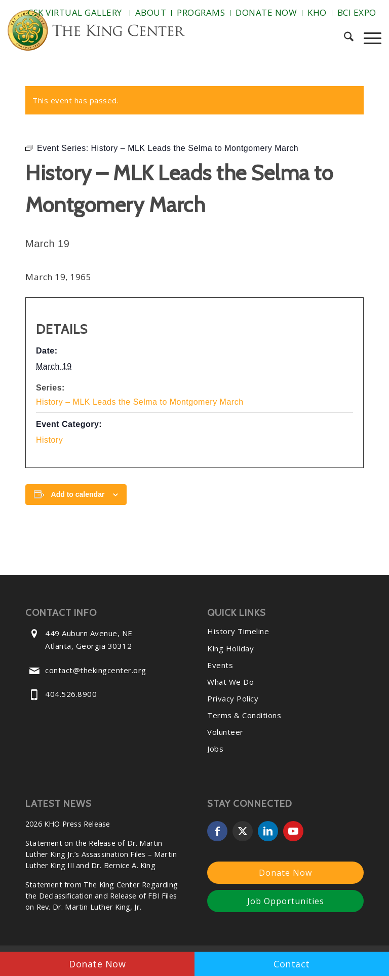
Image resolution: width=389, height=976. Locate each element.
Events (220, 665)
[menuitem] (76, 13)
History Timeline (238, 631)
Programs (201, 12)
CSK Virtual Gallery (75, 12)
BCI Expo (356, 12)
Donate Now (266, 12)
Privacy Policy (232, 698)
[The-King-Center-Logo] (96, 33)
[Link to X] (242, 831)
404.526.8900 (71, 694)
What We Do (230, 682)
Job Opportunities (285, 901)
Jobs (215, 749)
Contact (292, 964)
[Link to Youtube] (293, 831)
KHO (317, 12)
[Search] (344, 38)
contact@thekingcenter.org (95, 670)
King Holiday (230, 648)
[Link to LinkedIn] (268, 831)
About (151, 12)
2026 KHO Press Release (67, 824)
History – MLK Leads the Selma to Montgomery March (140, 402)
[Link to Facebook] (217, 831)
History (49, 440)
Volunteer (225, 732)
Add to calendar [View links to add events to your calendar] (78, 494)
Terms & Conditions (244, 715)
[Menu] (367, 38)
